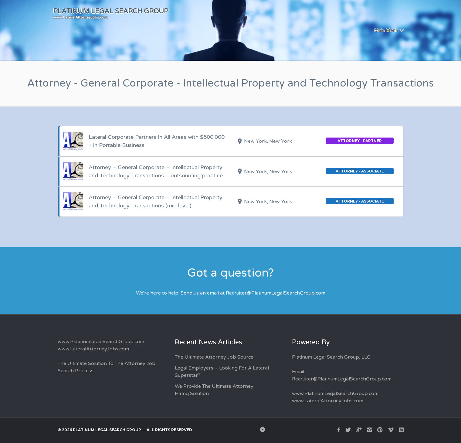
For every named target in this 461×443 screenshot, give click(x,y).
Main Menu (386, 30)
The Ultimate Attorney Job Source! (215, 357)
